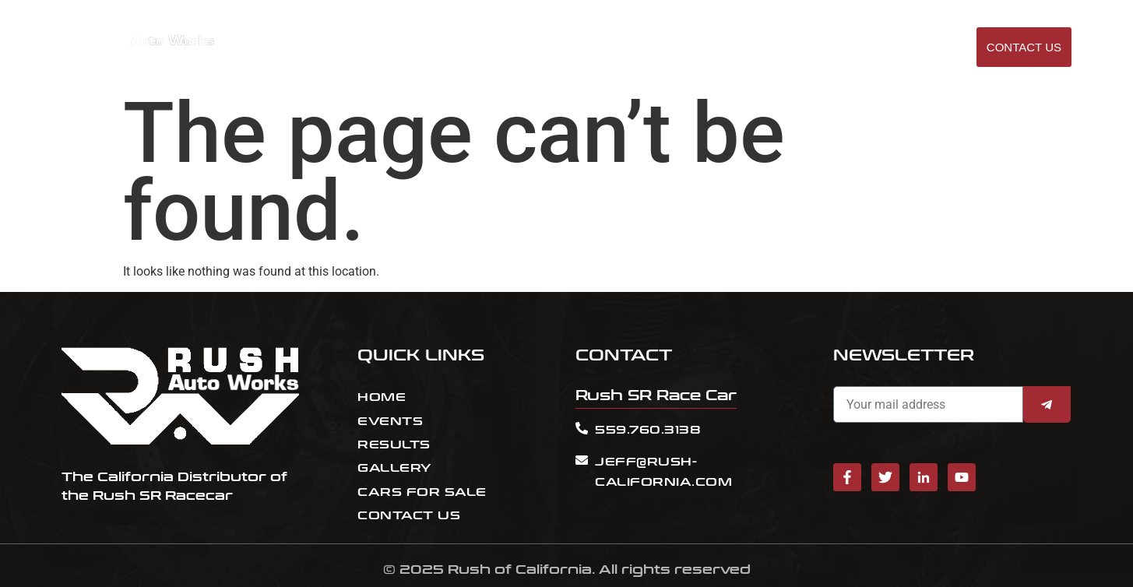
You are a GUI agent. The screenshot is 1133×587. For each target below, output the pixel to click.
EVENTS (694, 47)
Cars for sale (834, 47)
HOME (641, 47)
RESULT (753, 47)
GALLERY (921, 47)
